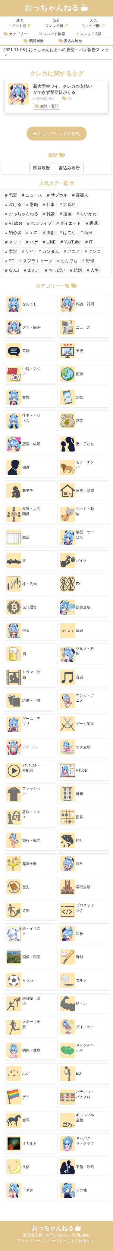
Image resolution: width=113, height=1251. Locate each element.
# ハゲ (32, 242)
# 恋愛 (11, 195)
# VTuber (13, 223)
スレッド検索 (52, 34)
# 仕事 (49, 204)
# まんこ (32, 270)
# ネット (13, 242)
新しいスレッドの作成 (56, 133)
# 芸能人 (80, 195)
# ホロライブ (39, 223)
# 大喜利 (68, 204)
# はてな (68, 232)
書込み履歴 (70, 41)
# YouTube (70, 242)
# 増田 (86, 232)
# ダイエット (69, 223)
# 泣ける (13, 204)
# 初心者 (13, 232)
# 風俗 (49, 232)
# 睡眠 (92, 223)
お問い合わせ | (59, 1235)
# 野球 (88, 260)
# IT (89, 242)
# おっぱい (55, 270)
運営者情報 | (34, 1235)
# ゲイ (28, 251)
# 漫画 (66, 213)
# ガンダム (49, 251)
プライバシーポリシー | (38, 1240)
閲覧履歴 (33, 41)
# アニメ (72, 251)
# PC (9, 260)
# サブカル (57, 195)
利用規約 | (81, 1235)
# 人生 (93, 270)
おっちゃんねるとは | (77, 1240)
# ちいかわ (87, 213)
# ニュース (32, 195)
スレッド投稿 (89, 34)
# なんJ (12, 270)
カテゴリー (15, 34)
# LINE (49, 242)
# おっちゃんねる (21, 213)
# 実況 (11, 251)
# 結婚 (76, 270)
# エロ (32, 232)
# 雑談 (49, 213)
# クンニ (93, 251)
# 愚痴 (32, 204)
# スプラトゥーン (35, 260)
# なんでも (67, 260)
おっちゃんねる (56, 7)
